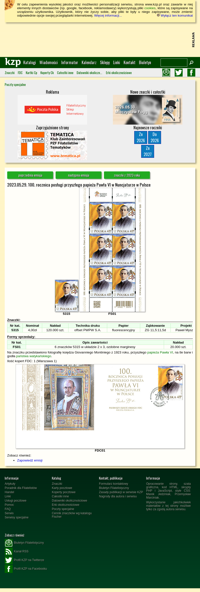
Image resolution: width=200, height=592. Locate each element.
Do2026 (155, 137)
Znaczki (10, 72)
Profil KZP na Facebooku (26, 569)
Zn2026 (141, 137)
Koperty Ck (47, 72)
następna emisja (78, 175)
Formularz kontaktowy (113, 483)
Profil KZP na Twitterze (24, 560)
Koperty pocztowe (63, 492)
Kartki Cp (31, 72)
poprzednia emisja (30, 175)
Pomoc (9, 505)
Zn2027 (148, 151)
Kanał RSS (17, 552)
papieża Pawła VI (160, 352)
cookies (150, 8)
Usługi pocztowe (15, 500)
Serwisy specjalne (17, 517)
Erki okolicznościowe (119, 72)
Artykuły (10, 483)
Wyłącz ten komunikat (175, 15)
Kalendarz (89, 62)
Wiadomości (48, 62)
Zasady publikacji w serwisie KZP (121, 492)
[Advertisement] (100, 39)
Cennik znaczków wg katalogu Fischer (72, 514)
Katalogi (29, 62)
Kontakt (129, 62)
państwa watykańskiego (33, 356)
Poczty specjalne (15, 84)
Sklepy (105, 62)
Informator (69, 62)
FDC (20, 72)
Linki (116, 62)
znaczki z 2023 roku (127, 175)
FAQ (8, 509)
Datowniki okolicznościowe (90, 72)
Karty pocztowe (62, 488)
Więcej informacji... (108, 15)
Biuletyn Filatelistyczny (114, 488)
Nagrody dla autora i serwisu (118, 496)
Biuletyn (145, 62)
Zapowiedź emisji (29, 460)
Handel (9, 492)
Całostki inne (65, 72)
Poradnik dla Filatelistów (21, 488)
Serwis (9, 513)
